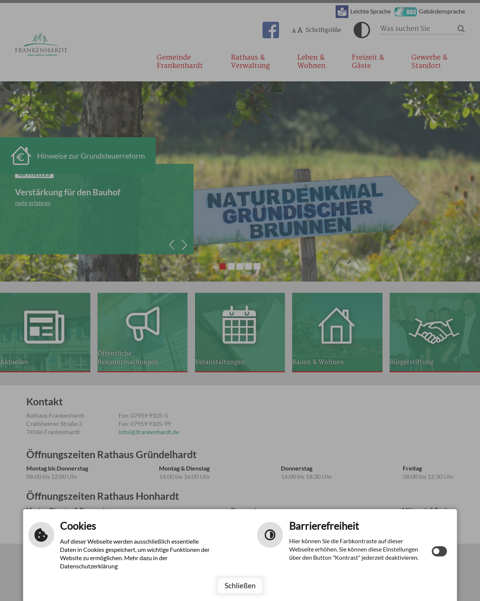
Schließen (240, 585)
